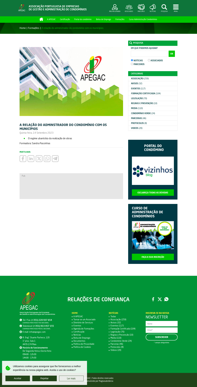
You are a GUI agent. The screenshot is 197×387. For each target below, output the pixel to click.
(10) (144, 103)
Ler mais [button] (71, 378)
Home (41, 19)
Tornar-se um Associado (84, 319)
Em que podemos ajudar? (144, 48)
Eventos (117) (117, 325)
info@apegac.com (37, 332)
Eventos (77, 325)
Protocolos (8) (117, 347)
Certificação (65, 19)
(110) (137, 108)
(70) (139, 98)
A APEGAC (51, 19)
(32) (136, 83)
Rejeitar (44, 378)
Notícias (77, 335)
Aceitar (17, 378)
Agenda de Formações (83, 328)
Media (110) (115, 338)
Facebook (153, 299)
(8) (139, 123)
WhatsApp (166, 299)
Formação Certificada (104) (122, 328)
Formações (119, 19)
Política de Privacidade (83, 344)
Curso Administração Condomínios (143, 19)
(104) (146, 93)
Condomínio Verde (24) (121, 341)
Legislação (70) (117, 331)
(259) (140, 78)
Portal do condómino (82, 19)
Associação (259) (118, 319)
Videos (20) (115, 350)
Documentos (79, 341)
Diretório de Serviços (83, 322)
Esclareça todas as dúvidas (153, 192)
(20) (136, 128)
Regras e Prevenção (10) (121, 335)
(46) (138, 118)
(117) (138, 88)
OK (171, 53)
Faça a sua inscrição (153, 257)
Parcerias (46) (116, 344)
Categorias (137, 73)
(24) (143, 113)
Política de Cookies (82, 347)
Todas (113, 316)
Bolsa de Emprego (103, 19)
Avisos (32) (115, 322)
